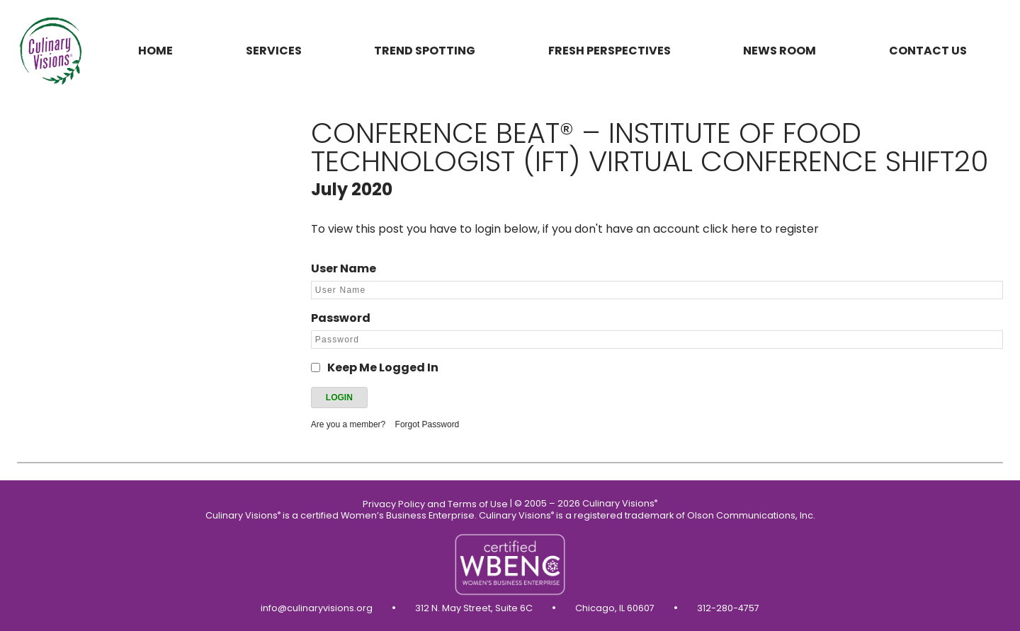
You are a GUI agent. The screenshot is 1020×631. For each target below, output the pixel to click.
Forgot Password (427, 424)
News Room (779, 50)
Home (155, 50)
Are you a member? (348, 424)
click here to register (761, 229)
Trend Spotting (424, 50)
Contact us (928, 50)
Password (340, 318)
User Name (343, 268)
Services (274, 50)
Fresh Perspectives (609, 50)
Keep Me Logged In (382, 367)
